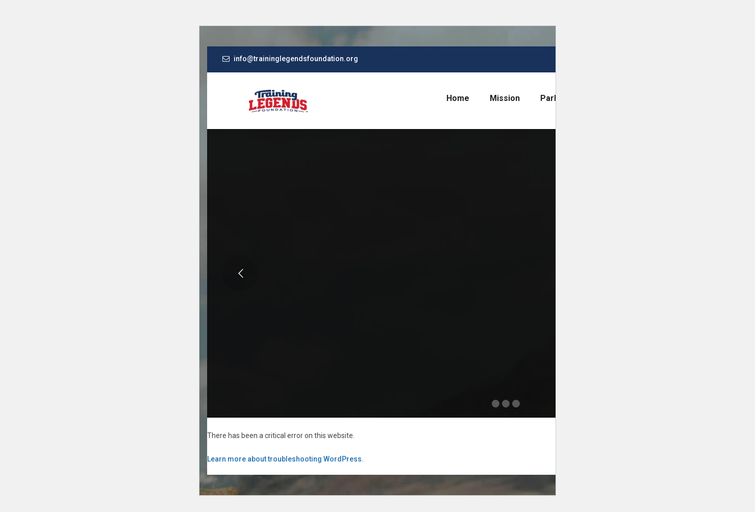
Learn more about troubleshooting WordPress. (285, 459)
